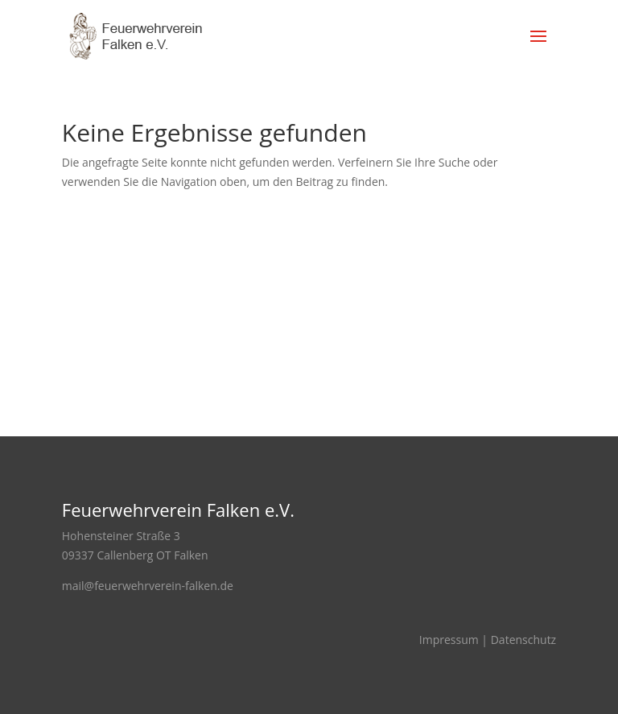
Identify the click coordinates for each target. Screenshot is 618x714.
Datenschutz (523, 639)
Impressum (449, 639)
